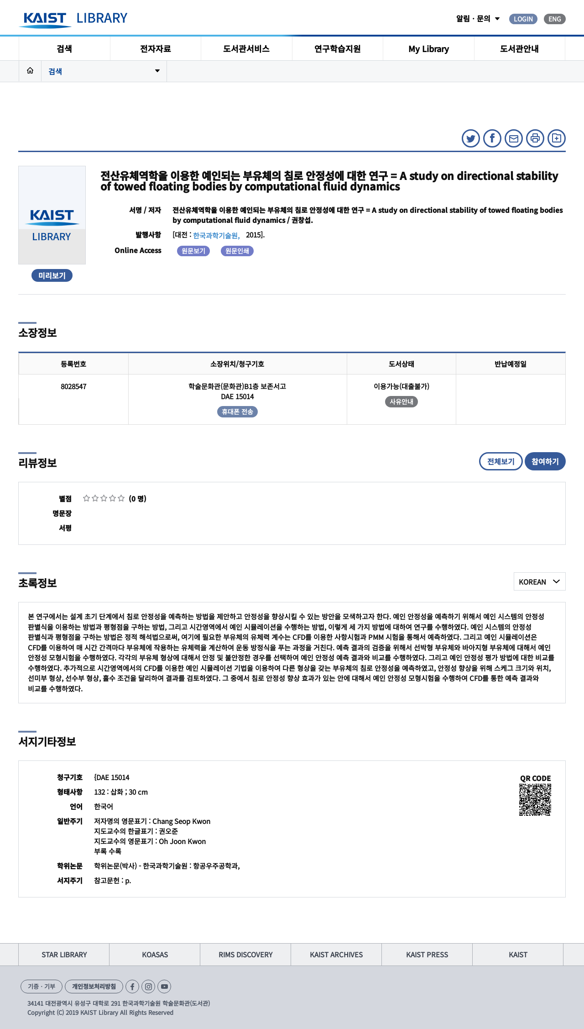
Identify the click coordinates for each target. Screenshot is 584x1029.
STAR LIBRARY (64, 954)
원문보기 (193, 250)
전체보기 (501, 461)
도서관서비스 (246, 48)
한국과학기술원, (216, 235)
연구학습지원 (337, 48)
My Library (428, 48)
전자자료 (155, 48)
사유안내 (401, 401)
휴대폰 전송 (237, 411)
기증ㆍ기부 (41, 986)
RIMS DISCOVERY (245, 954)
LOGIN (523, 18)
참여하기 (545, 461)
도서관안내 (519, 48)
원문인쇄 (237, 250)
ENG (554, 18)
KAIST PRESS (427, 954)
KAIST (518, 954)
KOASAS (155, 954)
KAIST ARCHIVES (336, 954)
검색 (64, 48)
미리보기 (52, 275)
